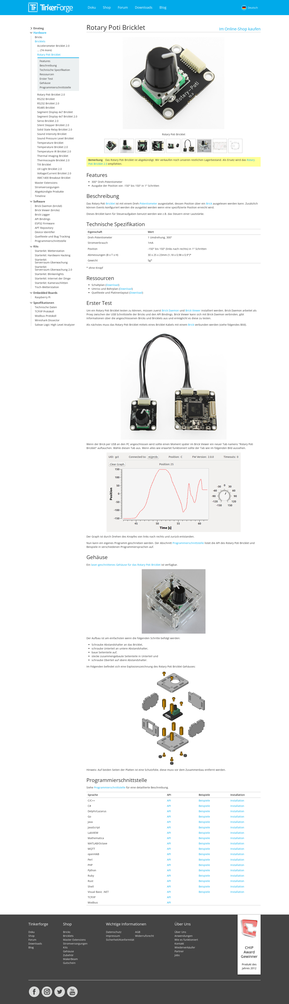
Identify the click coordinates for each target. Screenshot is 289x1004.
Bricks (38, 37)
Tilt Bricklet (44, 164)
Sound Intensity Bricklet (52, 134)
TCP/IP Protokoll (44, 311)
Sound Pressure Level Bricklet (55, 138)
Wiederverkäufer (185, 947)
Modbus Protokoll (45, 316)
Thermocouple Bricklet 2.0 (53, 160)
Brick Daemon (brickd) (48, 206)
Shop (107, 7)
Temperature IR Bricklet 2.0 (54, 151)
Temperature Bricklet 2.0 (52, 147)
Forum (123, 7)
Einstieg (38, 28)
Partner (179, 951)
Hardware (39, 33)
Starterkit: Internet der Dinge (53, 278)
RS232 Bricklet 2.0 (48, 103)
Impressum (113, 936)
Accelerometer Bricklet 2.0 (53, 45)
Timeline (40, 196)
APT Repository (44, 228)
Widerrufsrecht (144, 936)
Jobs (177, 955)
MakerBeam (70, 959)
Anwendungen (184, 936)
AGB (137, 932)
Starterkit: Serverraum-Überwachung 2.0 (53, 268)
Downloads (143, 7)
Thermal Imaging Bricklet (52, 156)
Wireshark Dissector (47, 320)
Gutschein (69, 963)
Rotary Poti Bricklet (48, 54)
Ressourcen (47, 74)
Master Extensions (46, 182)
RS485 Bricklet (46, 107)
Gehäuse (45, 83)
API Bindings (42, 219)
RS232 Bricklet (46, 99)
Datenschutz (113, 932)
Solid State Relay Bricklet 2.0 (54, 129)
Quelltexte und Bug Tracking (52, 236)
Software (39, 201)
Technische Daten (46, 307)
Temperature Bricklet (50, 143)
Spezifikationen (43, 303)
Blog (162, 7)
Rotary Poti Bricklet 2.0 (51, 94)
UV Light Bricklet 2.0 (49, 169)
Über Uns (180, 932)
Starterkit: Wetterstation (50, 251)
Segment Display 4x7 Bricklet (55, 112)
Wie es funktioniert (186, 939)
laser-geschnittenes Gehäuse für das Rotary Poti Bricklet (126, 564)
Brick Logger (42, 214)
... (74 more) (44, 50)
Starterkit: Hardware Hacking (52, 255)
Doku (92, 7)
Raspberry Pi (43, 297)
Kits (35, 246)
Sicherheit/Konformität (120, 939)
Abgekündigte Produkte (49, 191)
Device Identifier (45, 232)
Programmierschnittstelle (55, 87)
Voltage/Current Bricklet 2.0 (54, 173)
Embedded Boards (45, 293)
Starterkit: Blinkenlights (49, 274)
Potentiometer (148, 203)
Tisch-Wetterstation (47, 287)
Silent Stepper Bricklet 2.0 (53, 125)
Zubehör (68, 955)
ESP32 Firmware (45, 223)
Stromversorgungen (47, 187)
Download (112, 285)
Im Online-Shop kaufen (240, 28)
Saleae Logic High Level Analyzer (55, 324)
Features (45, 61)
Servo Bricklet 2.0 (47, 121)
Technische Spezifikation (55, 70)
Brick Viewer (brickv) (47, 210)
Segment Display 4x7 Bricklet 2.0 (57, 116)
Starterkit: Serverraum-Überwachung (51, 261)
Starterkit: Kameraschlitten (51, 283)
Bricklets (40, 41)
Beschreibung (48, 65)
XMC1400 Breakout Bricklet (53, 177)
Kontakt (179, 943)
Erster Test (46, 78)
